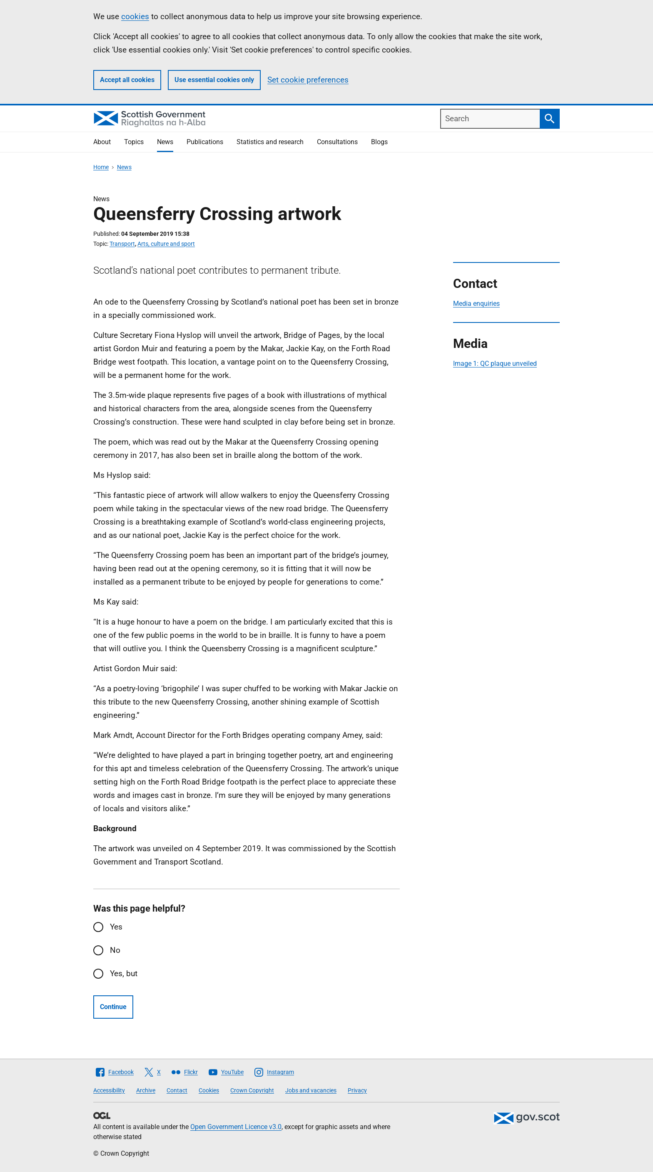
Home (101, 167)
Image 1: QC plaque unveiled (495, 363)
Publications (205, 142)
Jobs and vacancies (310, 1090)
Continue (113, 1007)
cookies (135, 16)
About (102, 142)
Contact (177, 1090)
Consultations (337, 142)
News (165, 142)
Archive (145, 1090)
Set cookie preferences (308, 80)
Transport (122, 243)
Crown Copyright (252, 1090)
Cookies (209, 1090)
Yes (116, 927)
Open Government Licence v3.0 (236, 1127)
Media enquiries (476, 303)
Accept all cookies (127, 80)
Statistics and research (270, 142)
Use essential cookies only (214, 80)
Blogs (379, 142)
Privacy (357, 1090)
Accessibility (109, 1090)
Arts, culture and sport (166, 243)
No (115, 950)
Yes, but (123, 973)
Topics (134, 142)
